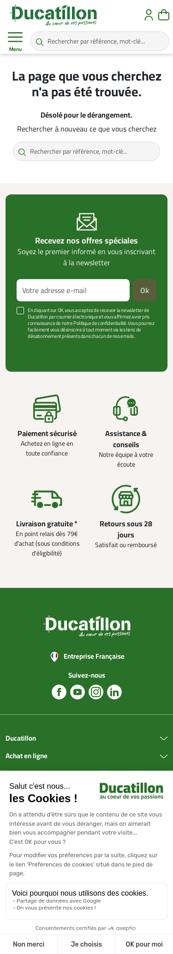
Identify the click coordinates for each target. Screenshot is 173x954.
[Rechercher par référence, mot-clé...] (99, 41)
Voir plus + (30, 350)
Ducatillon (21, 738)
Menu (15, 42)
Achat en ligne (27, 756)
